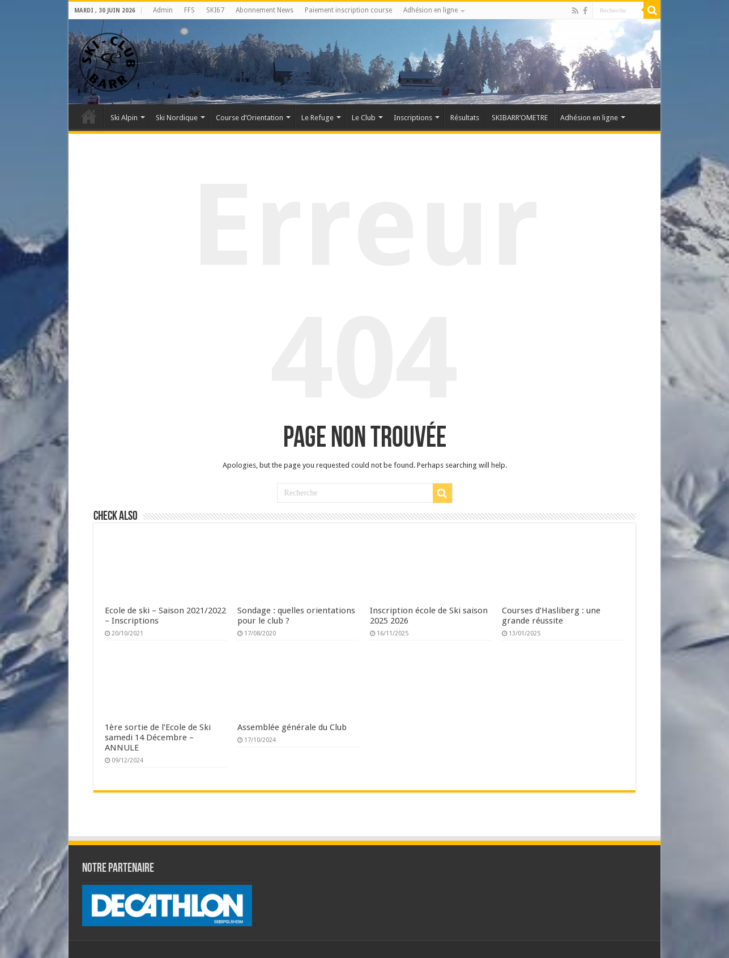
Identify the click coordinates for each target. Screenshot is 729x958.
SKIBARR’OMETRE (520, 117)
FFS (189, 10)
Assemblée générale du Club (292, 727)
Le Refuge (317, 117)
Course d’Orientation (249, 117)
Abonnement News (264, 10)
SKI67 (215, 10)
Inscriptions (413, 117)
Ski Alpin (124, 117)
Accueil (89, 116)
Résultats (464, 117)
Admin (163, 10)
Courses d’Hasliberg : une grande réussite (551, 615)
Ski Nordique (177, 117)
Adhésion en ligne (430, 10)
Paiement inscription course (348, 10)
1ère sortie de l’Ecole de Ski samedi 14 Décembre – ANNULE (158, 737)
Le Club (364, 117)
